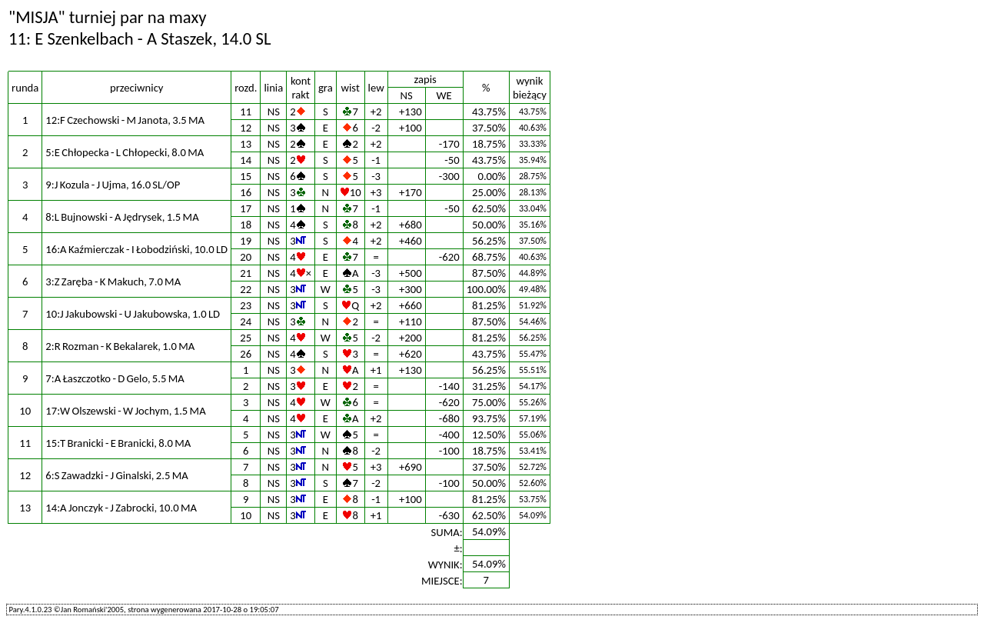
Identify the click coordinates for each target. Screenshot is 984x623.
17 (245, 208)
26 (245, 354)
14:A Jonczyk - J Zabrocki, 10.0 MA (121, 508)
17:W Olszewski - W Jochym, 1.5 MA (125, 411)
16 (245, 192)
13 (245, 144)
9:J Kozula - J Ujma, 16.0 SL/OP (112, 185)
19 (245, 241)
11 (245, 111)
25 (245, 338)
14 (245, 160)
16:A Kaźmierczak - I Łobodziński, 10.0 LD (136, 249)
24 (245, 321)
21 (245, 273)
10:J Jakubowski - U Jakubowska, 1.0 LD (132, 314)
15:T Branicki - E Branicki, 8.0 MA (118, 443)
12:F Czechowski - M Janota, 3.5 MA (124, 120)
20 (245, 257)
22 (245, 289)
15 (245, 176)
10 (245, 515)
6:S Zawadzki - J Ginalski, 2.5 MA (116, 475)
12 (245, 128)
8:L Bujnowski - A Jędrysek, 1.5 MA (121, 217)
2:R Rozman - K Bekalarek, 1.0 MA (119, 346)
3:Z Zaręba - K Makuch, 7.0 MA (113, 281)
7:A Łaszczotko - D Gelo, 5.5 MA (114, 378)
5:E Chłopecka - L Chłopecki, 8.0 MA (124, 152)
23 (245, 305)
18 (245, 225)
